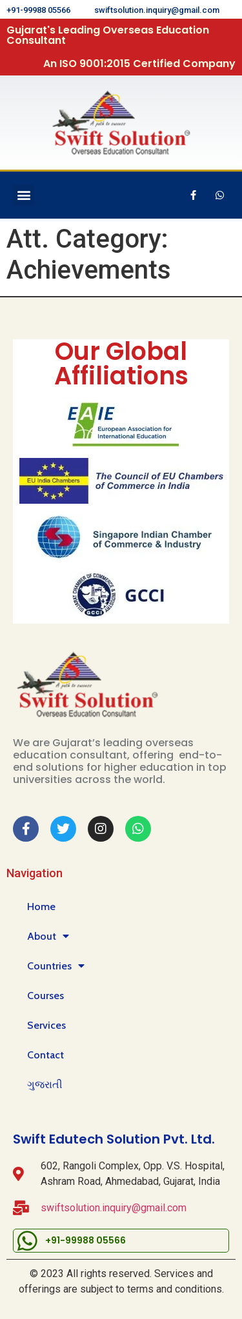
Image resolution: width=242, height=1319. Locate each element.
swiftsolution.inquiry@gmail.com (156, 10)
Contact (45, 1055)
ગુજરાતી (45, 1084)
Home (41, 906)
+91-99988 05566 (38, 10)
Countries (56, 966)
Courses (45, 995)
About (48, 936)
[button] (23, 195)
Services (46, 1025)
